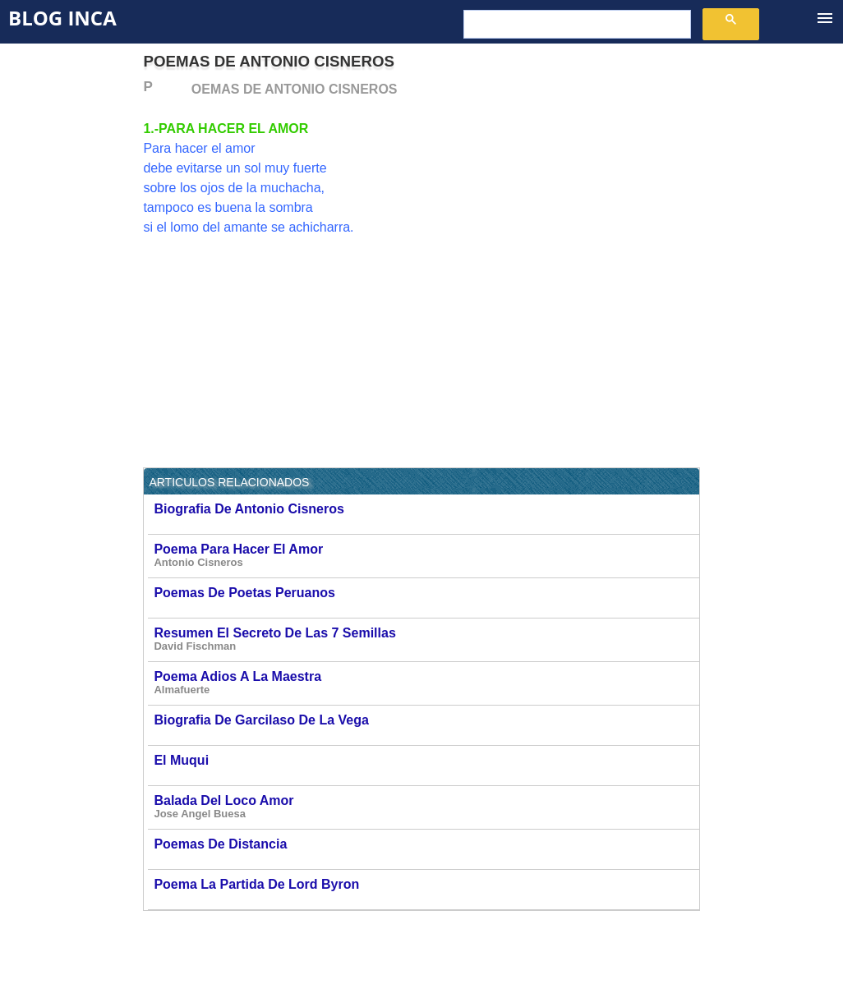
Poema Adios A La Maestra (425, 683)
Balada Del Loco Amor (425, 807)
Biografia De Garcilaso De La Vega (425, 725)
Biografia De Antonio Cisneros (425, 514)
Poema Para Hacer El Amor (425, 555)
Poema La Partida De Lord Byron (425, 889)
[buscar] (575, 24)
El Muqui (425, 765)
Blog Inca (62, 17)
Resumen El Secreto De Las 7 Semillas (425, 639)
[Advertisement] (562, 195)
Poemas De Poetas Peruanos (425, 597)
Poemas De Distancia (425, 849)
